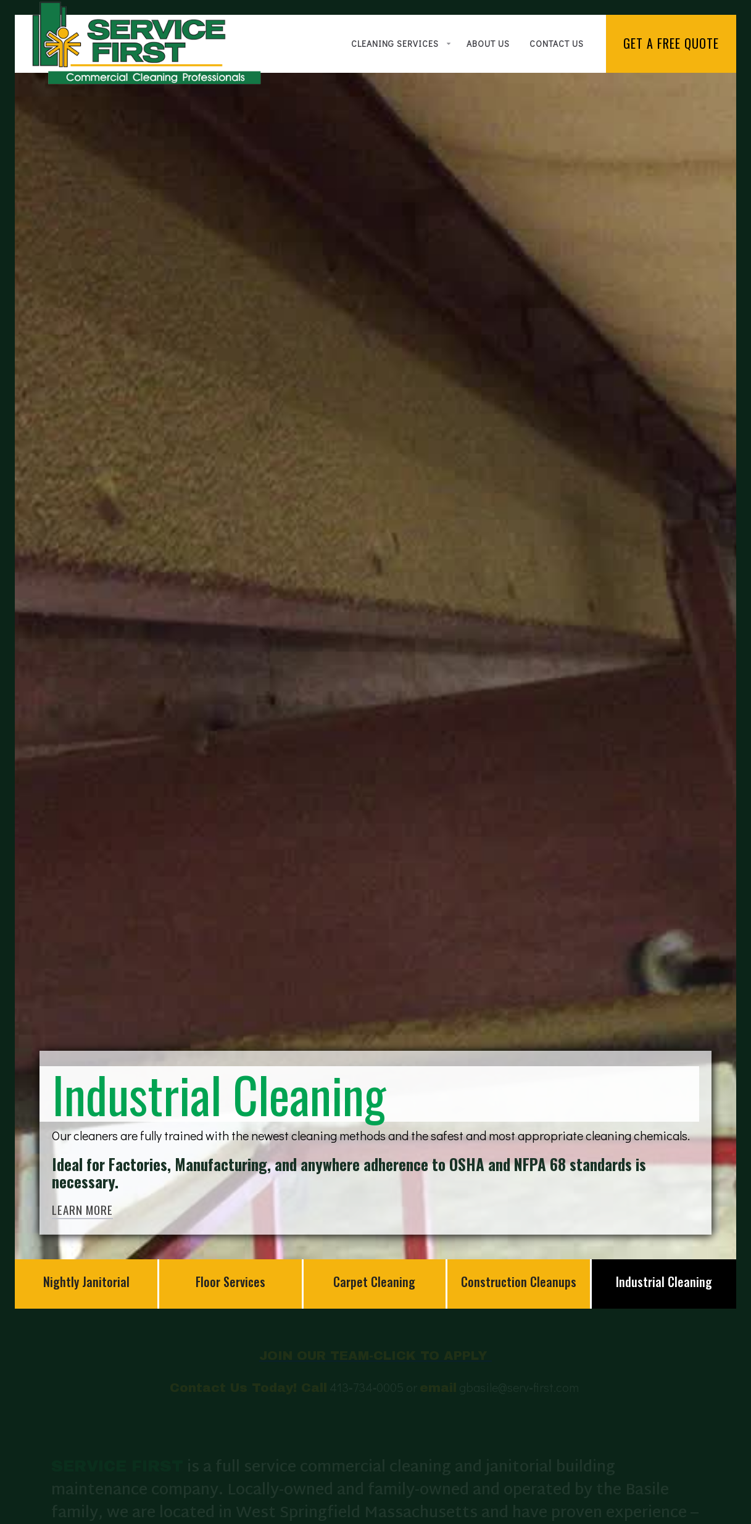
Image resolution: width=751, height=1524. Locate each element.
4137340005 (367, 1403)
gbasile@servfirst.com (520, 1403)
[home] (146, 42)
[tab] (87, 1284)
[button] (399, 44)
